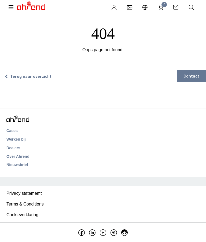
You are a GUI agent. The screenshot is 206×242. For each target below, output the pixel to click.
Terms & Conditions (25, 204)
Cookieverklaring (22, 214)
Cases (12, 131)
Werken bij (16, 139)
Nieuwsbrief (17, 165)
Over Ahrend (18, 156)
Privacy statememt (24, 193)
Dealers (13, 148)
